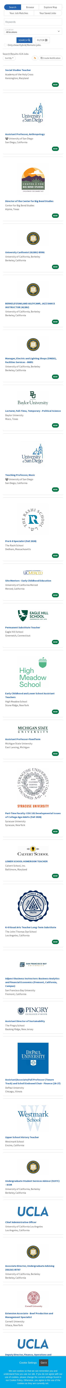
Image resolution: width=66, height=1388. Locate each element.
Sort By (8, 58)
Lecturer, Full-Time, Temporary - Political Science (33, 410)
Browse (30, 7)
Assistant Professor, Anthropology (25, 134)
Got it (44, 1362)
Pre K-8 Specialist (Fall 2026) (20, 541)
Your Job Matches (19, 13)
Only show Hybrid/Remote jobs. (24, 45)
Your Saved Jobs (48, 13)
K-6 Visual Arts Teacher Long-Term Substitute (30, 927)
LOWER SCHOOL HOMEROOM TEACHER (26, 861)
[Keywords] (33, 22)
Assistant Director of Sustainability (25, 1021)
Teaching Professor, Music (20, 474)
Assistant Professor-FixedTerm (22, 739)
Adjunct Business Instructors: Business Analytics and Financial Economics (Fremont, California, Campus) (32, 982)
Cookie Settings (28, 1362)
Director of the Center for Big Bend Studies (29, 201)
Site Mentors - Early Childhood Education (28, 580)
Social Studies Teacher (18, 70)
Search (12, 7)
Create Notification (50, 58)
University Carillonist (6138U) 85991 (25, 252)
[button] (42, 40)
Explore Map (50, 7)
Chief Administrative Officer (20, 1222)
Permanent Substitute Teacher (22, 627)
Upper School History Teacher (22, 1137)
